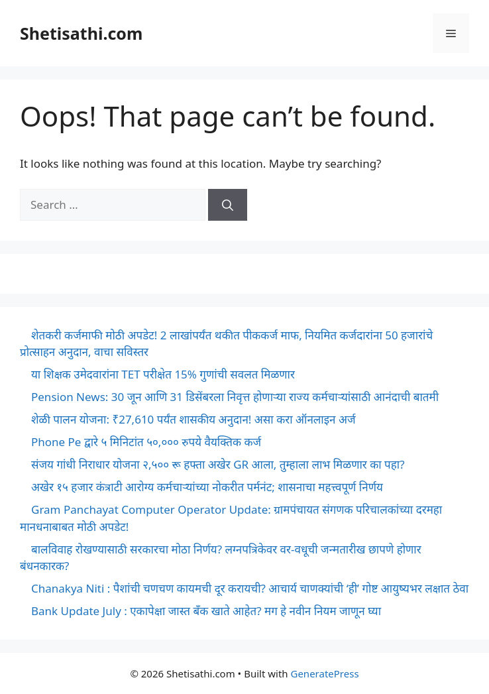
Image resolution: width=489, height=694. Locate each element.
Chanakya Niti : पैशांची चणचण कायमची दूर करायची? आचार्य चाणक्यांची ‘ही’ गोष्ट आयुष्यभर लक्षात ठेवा (249, 588)
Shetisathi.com (81, 33)
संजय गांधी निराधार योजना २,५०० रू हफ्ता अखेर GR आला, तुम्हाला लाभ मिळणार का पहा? (218, 464)
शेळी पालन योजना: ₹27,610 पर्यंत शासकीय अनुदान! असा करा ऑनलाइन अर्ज (193, 419)
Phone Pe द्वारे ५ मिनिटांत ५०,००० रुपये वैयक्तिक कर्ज (146, 441)
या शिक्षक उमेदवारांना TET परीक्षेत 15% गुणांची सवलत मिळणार (163, 374)
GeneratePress (324, 673)
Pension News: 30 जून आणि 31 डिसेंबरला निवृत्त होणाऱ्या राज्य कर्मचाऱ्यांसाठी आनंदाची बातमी (235, 396)
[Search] (227, 205)
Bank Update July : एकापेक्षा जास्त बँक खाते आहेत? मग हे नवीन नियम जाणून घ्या (206, 610)
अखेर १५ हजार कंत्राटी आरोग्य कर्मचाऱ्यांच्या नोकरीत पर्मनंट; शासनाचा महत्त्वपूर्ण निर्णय (207, 486)
